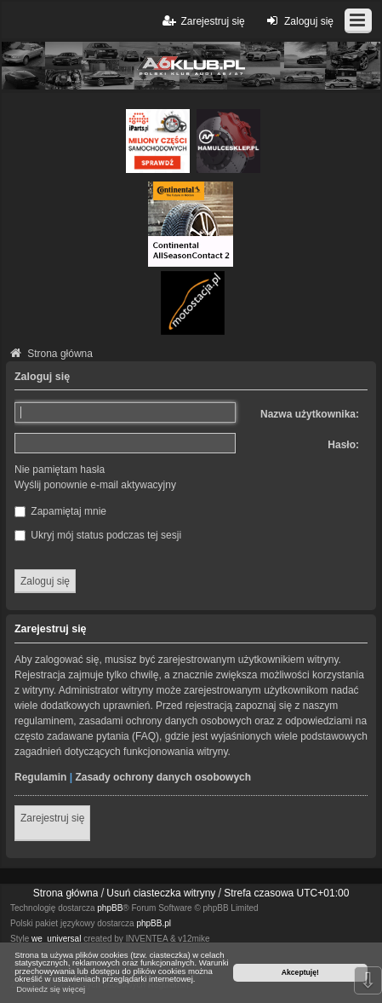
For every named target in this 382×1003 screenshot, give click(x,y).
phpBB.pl (153, 923)
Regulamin (40, 777)
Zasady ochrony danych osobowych (163, 777)
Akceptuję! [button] (300, 972)
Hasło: (343, 445)
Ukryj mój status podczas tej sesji (97, 535)
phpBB (110, 908)
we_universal (56, 938)
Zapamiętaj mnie (60, 511)
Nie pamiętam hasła (59, 470)
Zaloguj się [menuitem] (298, 20)
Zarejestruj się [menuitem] (202, 20)
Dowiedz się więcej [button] (50, 989)
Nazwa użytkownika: (309, 414)
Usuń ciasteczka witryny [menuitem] (160, 893)
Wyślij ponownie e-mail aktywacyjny (95, 485)
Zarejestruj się (52, 818)
